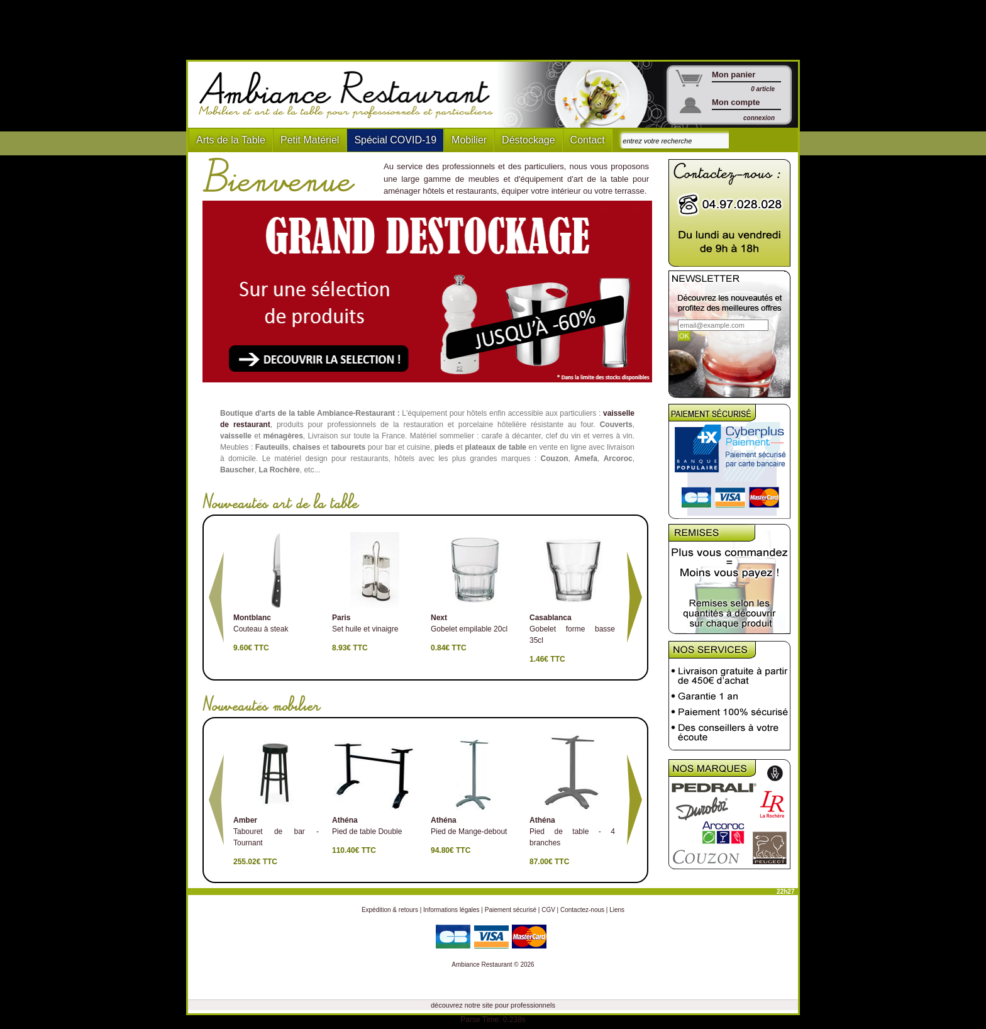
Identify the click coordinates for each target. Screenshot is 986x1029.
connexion (759, 117)
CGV (548, 909)
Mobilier (469, 140)
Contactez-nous (582, 909)
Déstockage (528, 140)
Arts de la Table (230, 140)
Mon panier (733, 74)
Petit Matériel (309, 140)
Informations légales (451, 909)
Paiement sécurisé (510, 909)
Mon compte (736, 102)
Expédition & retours (390, 909)
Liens (616, 909)
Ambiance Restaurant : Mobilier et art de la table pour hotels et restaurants (351, 95)
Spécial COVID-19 (395, 140)
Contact (587, 140)
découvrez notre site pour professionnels (493, 1005)
